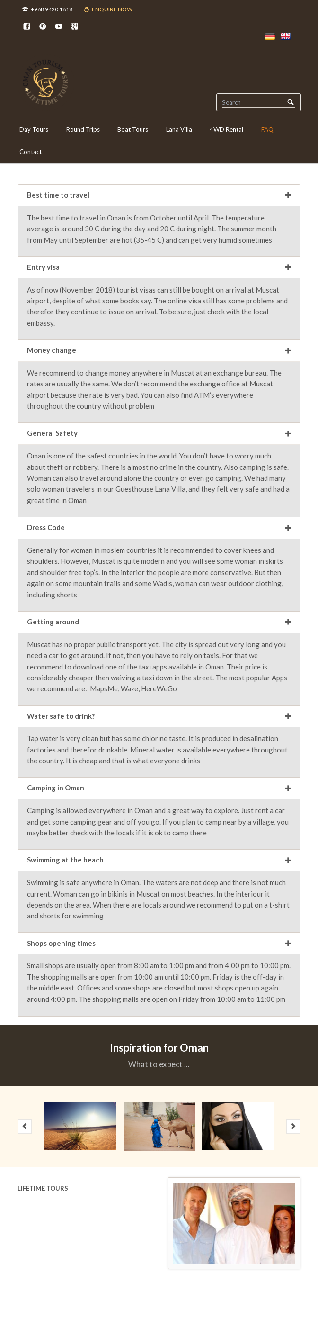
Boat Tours (132, 129)
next (293, 1126)
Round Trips (83, 129)
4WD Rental (226, 129)
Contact (30, 152)
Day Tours (33, 129)
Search (290, 102)
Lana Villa (179, 129)
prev (25, 1126)
